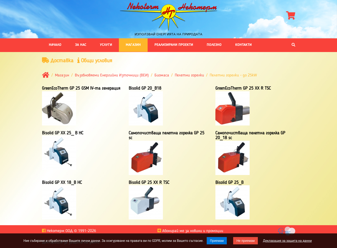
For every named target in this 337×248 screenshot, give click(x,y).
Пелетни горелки (189, 75)
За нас (80, 45)
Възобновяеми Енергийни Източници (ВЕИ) (112, 75)
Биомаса (161, 75)
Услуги (106, 45)
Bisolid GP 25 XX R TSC (149, 183)
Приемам (217, 241)
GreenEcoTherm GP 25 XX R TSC (243, 88)
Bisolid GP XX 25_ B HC (62, 133)
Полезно (214, 45)
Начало (55, 45)
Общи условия (94, 60)
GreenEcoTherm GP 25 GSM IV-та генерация (81, 88)
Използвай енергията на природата (168, 34)
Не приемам (245, 241)
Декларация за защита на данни (287, 241)
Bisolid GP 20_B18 (145, 88)
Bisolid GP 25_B (229, 183)
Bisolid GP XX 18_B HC (62, 183)
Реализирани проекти (173, 45)
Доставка (57, 60)
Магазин (133, 45)
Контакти (243, 45)
